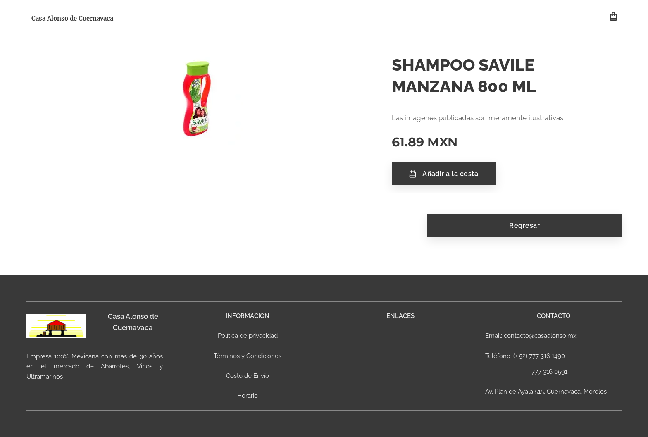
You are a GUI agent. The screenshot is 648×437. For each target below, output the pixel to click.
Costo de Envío (247, 376)
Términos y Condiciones (247, 355)
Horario (247, 395)
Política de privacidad (248, 335)
